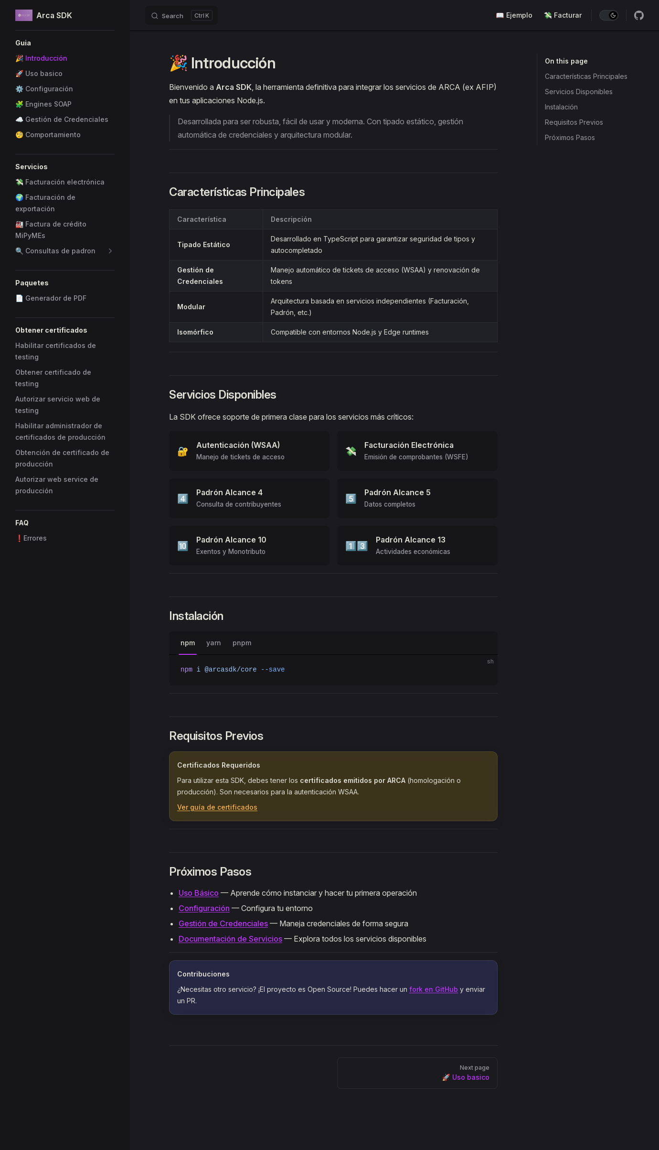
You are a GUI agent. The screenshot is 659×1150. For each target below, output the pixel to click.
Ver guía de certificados (217, 807)
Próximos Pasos (570, 137)
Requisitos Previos (574, 122)
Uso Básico (199, 893)
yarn (213, 643)
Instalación (561, 107)
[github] (639, 15)
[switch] (608, 15)
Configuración (204, 908)
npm (188, 643)
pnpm (242, 643)
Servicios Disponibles (579, 91)
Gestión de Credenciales (223, 923)
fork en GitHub (433, 989)
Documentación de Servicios (230, 939)
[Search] (181, 15)
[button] (65, 43)
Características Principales (586, 76)
